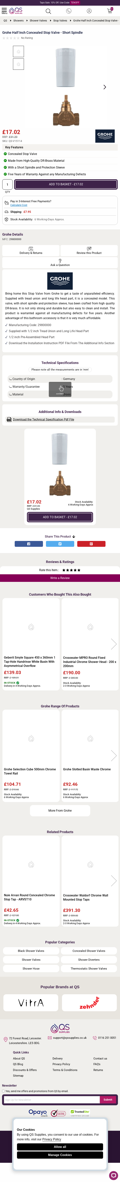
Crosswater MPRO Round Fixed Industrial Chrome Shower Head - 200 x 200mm (89, 681)
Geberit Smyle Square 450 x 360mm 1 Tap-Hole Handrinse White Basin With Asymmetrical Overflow (29, 681)
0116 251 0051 (104, 1057)
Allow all (60, 1146)
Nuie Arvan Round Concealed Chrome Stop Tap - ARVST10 (29, 916)
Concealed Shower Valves (89, 970)
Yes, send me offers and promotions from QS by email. (36, 1110)
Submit (108, 1118)
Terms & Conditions (65, 1089)
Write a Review (60, 597)
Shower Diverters (89, 979)
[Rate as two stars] (66, 589)
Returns (98, 1089)
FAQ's (96, 1083)
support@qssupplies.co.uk (67, 1057)
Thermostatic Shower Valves (89, 987)
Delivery (58, 1077)
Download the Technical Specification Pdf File (40, 438)
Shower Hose (31, 987)
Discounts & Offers (25, 1089)
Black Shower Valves (31, 970)
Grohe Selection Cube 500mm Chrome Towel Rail (30, 790)
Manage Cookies (60, 1155)
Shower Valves (31, 979)
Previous (6, 663)
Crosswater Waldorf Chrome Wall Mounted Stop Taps (85, 916)
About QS (19, 1077)
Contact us (100, 1077)
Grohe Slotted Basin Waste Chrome (87, 788)
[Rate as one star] (64, 589)
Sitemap (18, 1094)
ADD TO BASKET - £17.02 (66, 203)
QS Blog (18, 1083)
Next (112, 96)
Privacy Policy (61, 1083)
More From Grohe (60, 829)
